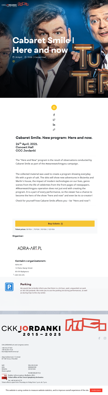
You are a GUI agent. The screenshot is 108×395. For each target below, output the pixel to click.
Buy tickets (55, 223)
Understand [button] (96, 390)
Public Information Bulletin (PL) (21, 375)
